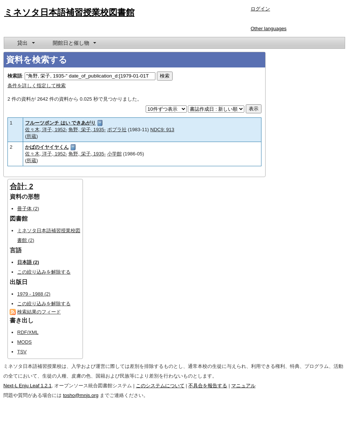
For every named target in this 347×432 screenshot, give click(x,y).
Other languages (268, 28)
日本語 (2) (28, 262)
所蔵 (31, 136)
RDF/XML (27, 332)
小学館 (114, 154)
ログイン (260, 9)
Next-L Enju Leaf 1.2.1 (27, 385)
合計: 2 (21, 186)
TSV (22, 351)
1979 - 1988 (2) (33, 294)
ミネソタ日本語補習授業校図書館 (69, 12)
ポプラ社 (117, 129)
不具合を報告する (207, 385)
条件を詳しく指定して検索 (36, 85)
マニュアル (243, 385)
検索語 (14, 76)
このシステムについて (160, 385)
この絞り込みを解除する (44, 272)
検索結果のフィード (39, 312)
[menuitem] (25, 42)
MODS (24, 342)
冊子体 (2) (28, 208)
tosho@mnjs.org (81, 395)
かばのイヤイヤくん (47, 147)
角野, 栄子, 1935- (87, 129)
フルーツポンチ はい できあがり (60, 123)
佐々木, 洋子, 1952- (46, 129)
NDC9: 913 (162, 129)
